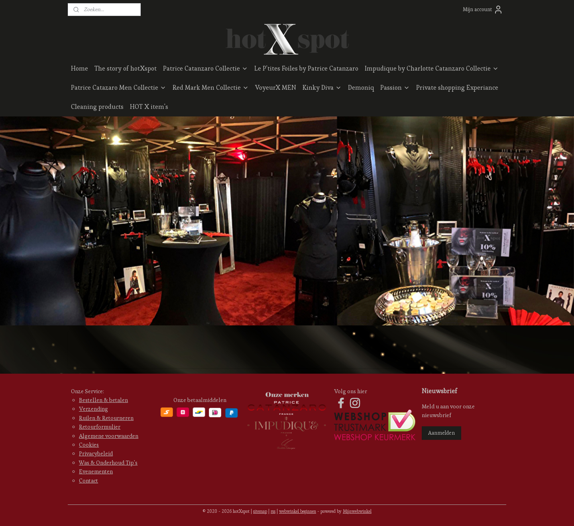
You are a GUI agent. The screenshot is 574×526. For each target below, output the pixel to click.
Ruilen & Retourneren (106, 418)
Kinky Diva (322, 87)
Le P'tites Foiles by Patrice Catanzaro (306, 68)
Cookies (89, 444)
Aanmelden (441, 432)
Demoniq (361, 87)
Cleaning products (97, 106)
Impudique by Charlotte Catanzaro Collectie (432, 68)
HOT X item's (149, 106)
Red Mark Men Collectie (211, 87)
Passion (395, 87)
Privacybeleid (96, 453)
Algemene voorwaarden (108, 435)
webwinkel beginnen (297, 511)
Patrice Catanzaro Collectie (205, 68)
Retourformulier (99, 426)
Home (79, 68)
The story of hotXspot (125, 68)
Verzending (93, 408)
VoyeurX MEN (275, 87)
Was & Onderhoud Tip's (108, 462)
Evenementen (96, 471)
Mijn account (483, 9)
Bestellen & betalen (103, 400)
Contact (88, 480)
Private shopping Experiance (457, 87)
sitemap (260, 511)
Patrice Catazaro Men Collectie (118, 87)
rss (273, 511)
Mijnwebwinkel (357, 511)
